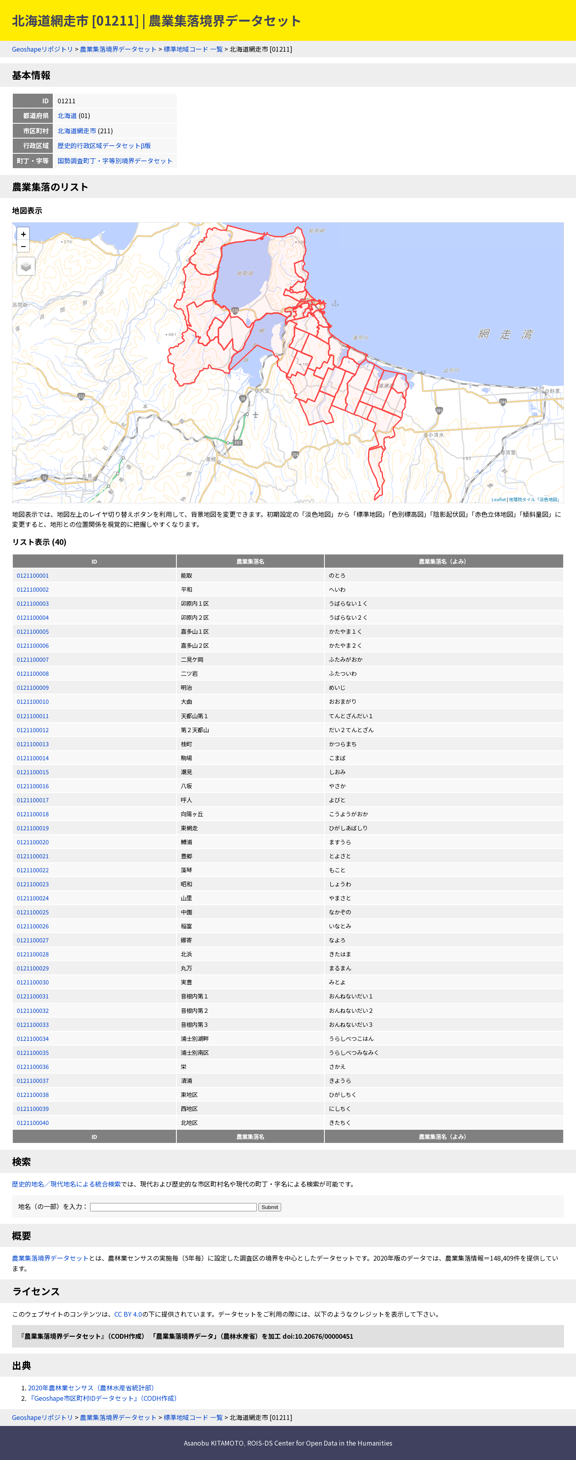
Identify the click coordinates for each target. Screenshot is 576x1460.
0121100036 (33, 1066)
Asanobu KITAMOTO (214, 1443)
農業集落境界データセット (118, 49)
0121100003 (33, 603)
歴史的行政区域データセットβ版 (104, 145)
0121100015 (33, 771)
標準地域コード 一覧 (193, 49)
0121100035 (33, 1052)
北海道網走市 (77, 130)
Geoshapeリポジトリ (42, 49)
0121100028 (33, 954)
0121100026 (33, 926)
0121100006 (33, 645)
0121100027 (33, 940)
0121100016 (33, 785)
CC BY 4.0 (128, 1314)
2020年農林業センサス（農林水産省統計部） (93, 1387)
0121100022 (33, 870)
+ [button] (23, 233)
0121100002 (33, 589)
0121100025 (33, 912)
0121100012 (33, 729)
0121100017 (33, 799)
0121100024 (33, 898)
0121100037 (33, 1080)
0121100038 (33, 1094)
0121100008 (33, 673)
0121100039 (33, 1108)
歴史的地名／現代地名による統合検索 (66, 1184)
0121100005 (33, 631)
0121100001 (33, 575)
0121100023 (33, 884)
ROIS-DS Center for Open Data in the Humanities (319, 1443)
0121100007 (33, 659)
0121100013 (33, 743)
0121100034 (33, 1038)
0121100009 (33, 687)
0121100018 (33, 813)
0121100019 (33, 827)
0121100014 (33, 757)
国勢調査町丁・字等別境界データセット (115, 160)
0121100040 (33, 1122)
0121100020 (33, 841)
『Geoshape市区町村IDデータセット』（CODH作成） (104, 1398)
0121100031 (33, 996)
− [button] (23, 246)
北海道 (67, 115)
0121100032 (33, 1010)
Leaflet (499, 499)
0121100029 (33, 968)
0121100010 (33, 701)
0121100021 (33, 855)
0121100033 (33, 1024)
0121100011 (33, 715)
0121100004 (33, 617)
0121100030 (33, 982)
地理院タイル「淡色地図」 (535, 499)
